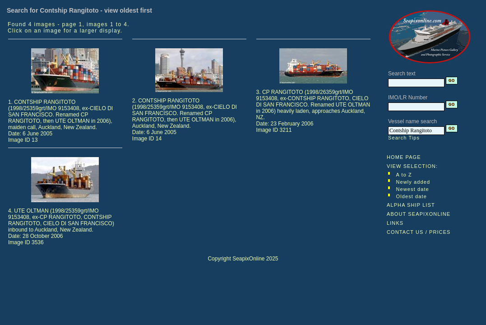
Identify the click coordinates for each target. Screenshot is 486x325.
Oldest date (411, 196)
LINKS (395, 223)
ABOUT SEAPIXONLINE (418, 214)
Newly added (413, 182)
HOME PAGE (404, 157)
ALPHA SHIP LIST (411, 205)
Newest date (412, 189)
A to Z (404, 174)
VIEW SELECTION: (412, 166)
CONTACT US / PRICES (419, 232)
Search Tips (404, 137)
